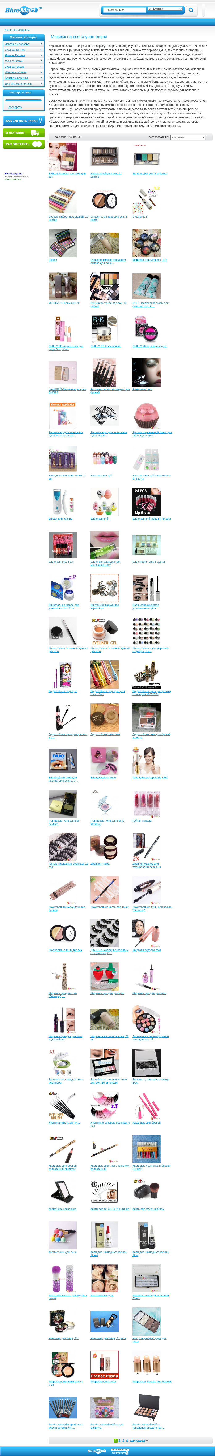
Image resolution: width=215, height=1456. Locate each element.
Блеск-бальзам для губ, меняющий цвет (105, 563)
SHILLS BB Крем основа (105, 346)
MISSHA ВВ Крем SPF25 (64, 302)
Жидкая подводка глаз (146, 950)
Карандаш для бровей (146, 1122)
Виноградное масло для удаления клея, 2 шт (64, 606)
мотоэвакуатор (20, 176)
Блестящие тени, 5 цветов (149, 561)
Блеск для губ (99, 518)
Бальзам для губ (101, 475)
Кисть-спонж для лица (63, 1252)
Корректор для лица (103, 1381)
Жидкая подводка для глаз (107, 993)
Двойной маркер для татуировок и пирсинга (146, 865)
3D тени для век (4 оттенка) (149, 173)
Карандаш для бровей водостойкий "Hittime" (63, 1167)
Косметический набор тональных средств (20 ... (148, 1426)
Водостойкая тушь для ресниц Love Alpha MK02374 (151, 693)
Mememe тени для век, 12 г (149, 259)
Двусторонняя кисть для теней (109, 906)
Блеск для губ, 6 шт (61, 561)
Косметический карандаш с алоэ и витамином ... (66, 1426)
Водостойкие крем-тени (105, 734)
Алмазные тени (142, 389)
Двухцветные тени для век (65, 950)
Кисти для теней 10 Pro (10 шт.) (110, 1208)
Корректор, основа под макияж (152, 1381)
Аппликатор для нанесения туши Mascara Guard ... (66, 434)
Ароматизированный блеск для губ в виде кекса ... (152, 434)
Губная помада (142, 820)
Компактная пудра (102, 1295)
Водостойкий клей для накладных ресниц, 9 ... (63, 779)
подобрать (15, 107)
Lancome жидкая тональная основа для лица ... (108, 261)
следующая (137, 1440)
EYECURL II (140, 216)
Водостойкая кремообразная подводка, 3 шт (150, 649)
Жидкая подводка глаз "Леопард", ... (63, 995)
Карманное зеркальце (62, 1208)
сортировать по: (159, 136)
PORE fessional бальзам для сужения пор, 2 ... (150, 304)
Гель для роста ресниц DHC (150, 777)
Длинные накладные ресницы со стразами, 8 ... (109, 951)
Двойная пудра (99, 863)
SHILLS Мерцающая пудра (149, 346)
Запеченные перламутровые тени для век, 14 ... (150, 1038)
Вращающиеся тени (103, 777)
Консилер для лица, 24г (64, 1338)
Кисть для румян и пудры (148, 1208)
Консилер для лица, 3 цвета (108, 1338)
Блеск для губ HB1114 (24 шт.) (151, 518)
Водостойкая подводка (63, 691)
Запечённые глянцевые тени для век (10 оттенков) (108, 1081)
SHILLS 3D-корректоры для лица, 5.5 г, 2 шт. (66, 347)
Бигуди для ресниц (60, 518)
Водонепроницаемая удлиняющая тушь (145, 606)
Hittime (53, 259)
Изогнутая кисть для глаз (64, 1122)
